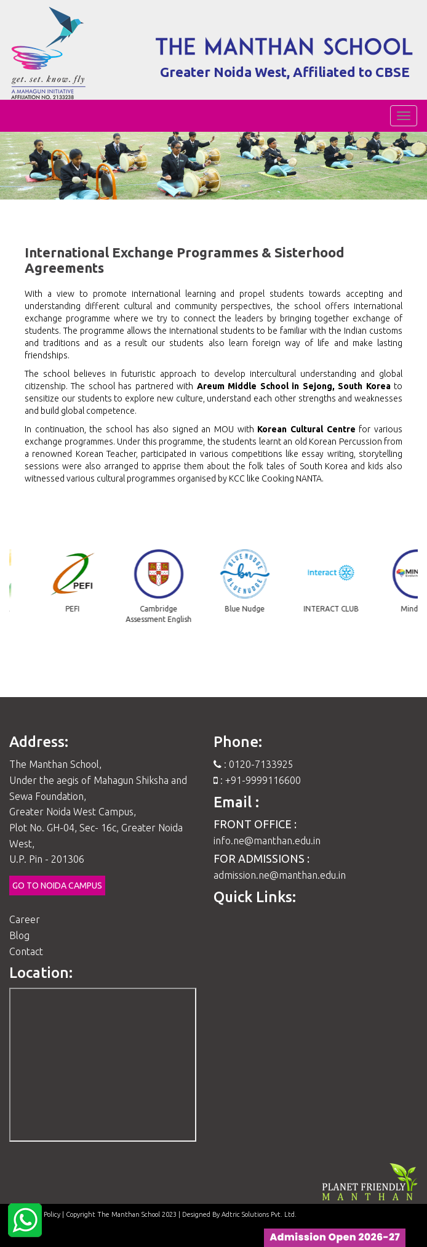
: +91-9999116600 (257, 780)
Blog (19, 935)
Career (24, 919)
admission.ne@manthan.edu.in (280, 875)
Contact (26, 951)
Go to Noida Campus (57, 885)
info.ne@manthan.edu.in (267, 840)
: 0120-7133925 (253, 764)
